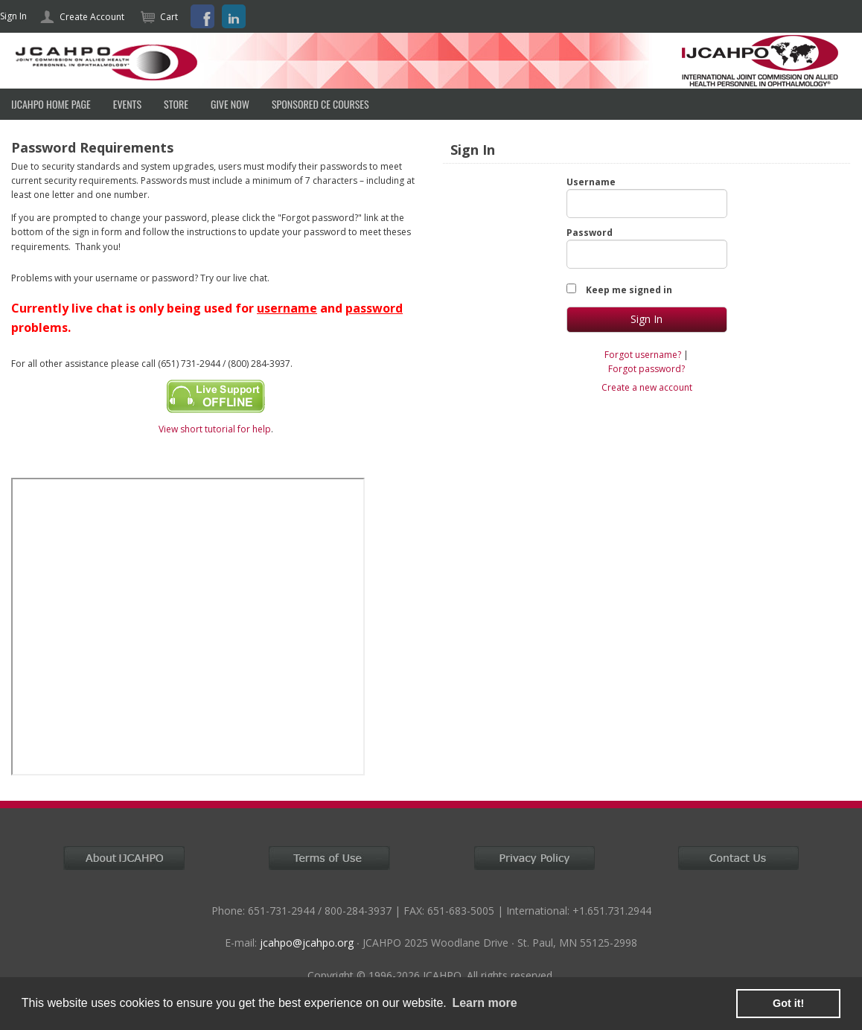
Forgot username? (642, 354)
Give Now (230, 104)
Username (591, 182)
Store (176, 104)
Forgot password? (646, 368)
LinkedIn (234, 16)
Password (589, 232)
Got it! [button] (788, 1003)
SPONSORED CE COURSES (320, 104)
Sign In (13, 16)
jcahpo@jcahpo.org (307, 942)
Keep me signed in (629, 290)
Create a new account (646, 387)
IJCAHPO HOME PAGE (51, 104)
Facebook (202, 16)
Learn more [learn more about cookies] (484, 1003)
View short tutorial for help (215, 429)
